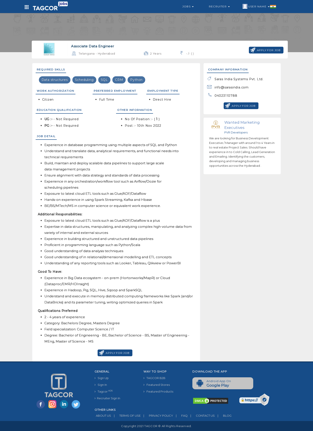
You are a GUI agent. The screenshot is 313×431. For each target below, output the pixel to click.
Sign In (101, 384)
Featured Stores (156, 384)
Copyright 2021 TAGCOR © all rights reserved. (156, 426)
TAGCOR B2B (154, 378)
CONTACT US (201, 415)
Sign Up (102, 378)
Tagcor (104, 391)
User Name (259, 6)
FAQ (180, 415)
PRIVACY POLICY (157, 415)
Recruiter (219, 6)
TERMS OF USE (126, 415)
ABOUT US (103, 415)
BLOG (223, 415)
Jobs (188, 6)
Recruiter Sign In (107, 398)
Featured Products (158, 391)
